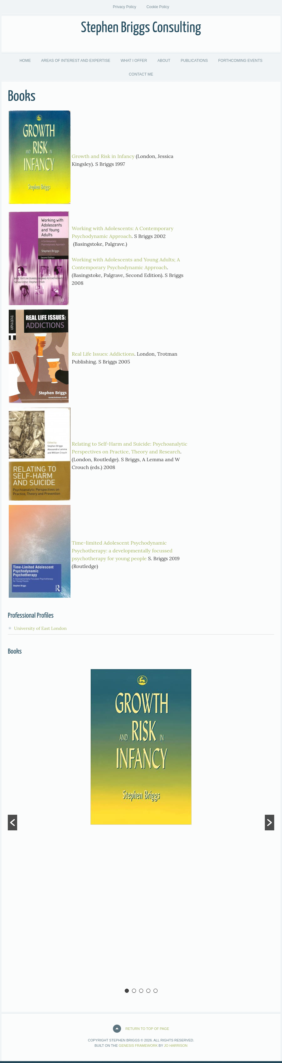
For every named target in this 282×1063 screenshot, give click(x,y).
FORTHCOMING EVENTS (237, 60)
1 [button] (127, 991)
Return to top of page (147, 1029)
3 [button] (141, 991)
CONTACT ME (141, 74)
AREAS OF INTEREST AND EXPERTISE (75, 60)
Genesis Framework (138, 1045)
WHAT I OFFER (134, 60)
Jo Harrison (175, 1045)
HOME (25, 60)
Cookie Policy (158, 7)
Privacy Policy (124, 7)
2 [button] (134, 991)
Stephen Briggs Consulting (141, 28)
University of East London (40, 628)
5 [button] (155, 991)
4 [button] (148, 991)
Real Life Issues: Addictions (103, 354)
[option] (141, 747)
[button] (12, 822)
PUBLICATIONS (192, 60)
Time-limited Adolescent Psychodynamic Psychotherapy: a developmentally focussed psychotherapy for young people (122, 550)
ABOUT (164, 60)
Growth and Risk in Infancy (103, 156)
